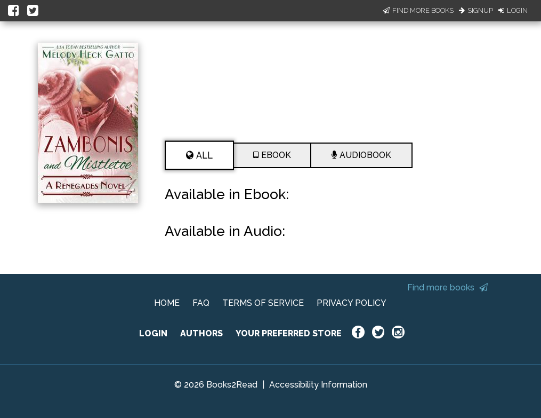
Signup (476, 10)
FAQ (200, 303)
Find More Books (418, 10)
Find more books (447, 287)
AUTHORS (201, 333)
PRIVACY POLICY (351, 303)
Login (513, 10)
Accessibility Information (318, 385)
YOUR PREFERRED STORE (289, 333)
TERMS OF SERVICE (263, 303)
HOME (167, 303)
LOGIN (153, 333)
